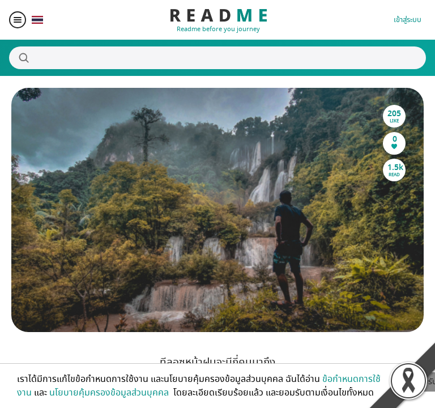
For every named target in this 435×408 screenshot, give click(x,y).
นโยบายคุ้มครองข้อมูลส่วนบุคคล (110, 393)
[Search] (217, 57)
